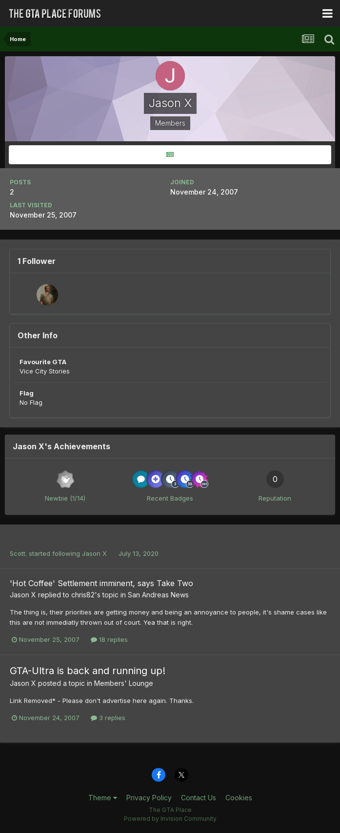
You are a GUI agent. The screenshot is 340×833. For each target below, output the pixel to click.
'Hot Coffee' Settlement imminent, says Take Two (101, 583)
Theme (102, 797)
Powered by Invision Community (170, 818)
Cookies (238, 797)
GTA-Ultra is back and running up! (87, 671)
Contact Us (198, 797)
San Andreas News (158, 595)
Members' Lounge (123, 683)
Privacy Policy (149, 797)
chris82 (83, 595)
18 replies (109, 639)
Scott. (18, 553)
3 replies (108, 718)
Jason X (94, 553)
